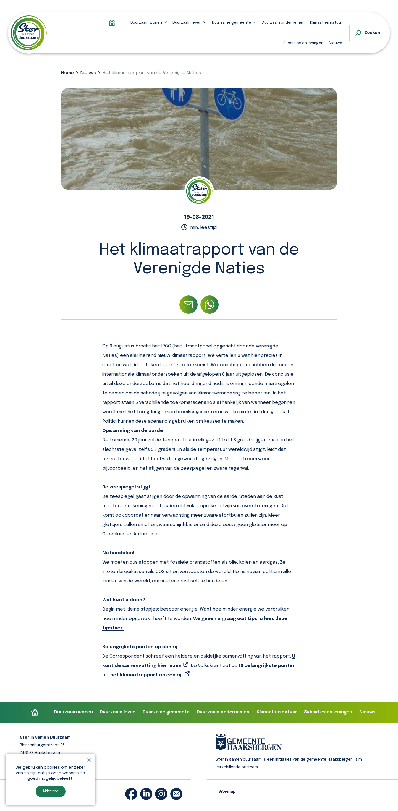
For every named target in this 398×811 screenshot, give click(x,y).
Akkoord (51, 791)
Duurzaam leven (186, 23)
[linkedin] (146, 794)
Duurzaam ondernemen (283, 23)
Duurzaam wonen (146, 23)
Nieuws (335, 43)
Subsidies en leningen (303, 43)
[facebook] (131, 794)
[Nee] (88, 760)
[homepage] (29, 32)
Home (67, 73)
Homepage (112, 23)
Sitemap (227, 792)
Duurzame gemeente (231, 23)
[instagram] (161, 794)
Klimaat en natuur (326, 23)
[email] (176, 794)
